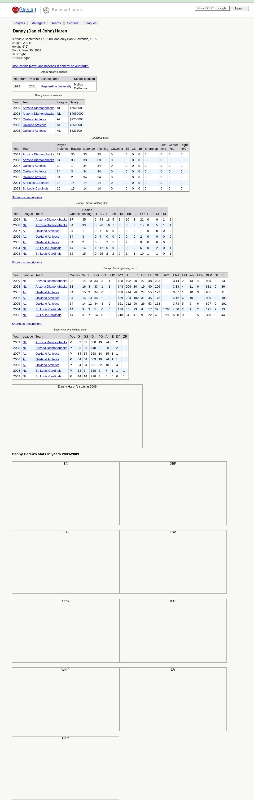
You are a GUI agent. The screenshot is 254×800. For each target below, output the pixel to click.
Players (20, 23)
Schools (72, 23)
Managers (38, 23)
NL (25, 219)
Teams (56, 23)
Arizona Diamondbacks (38, 108)
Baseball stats (67, 10)
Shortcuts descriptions (27, 197)
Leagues (90, 23)
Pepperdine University (56, 86)
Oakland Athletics (34, 119)
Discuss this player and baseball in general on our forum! (50, 66)
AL (24, 231)
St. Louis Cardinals (35, 183)
